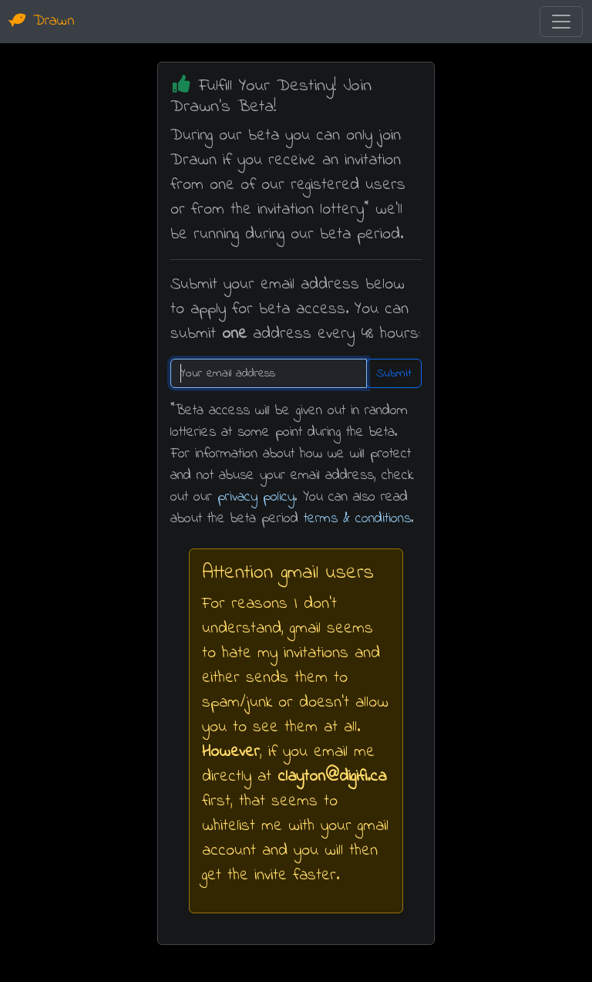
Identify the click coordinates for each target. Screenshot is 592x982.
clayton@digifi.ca (332, 776)
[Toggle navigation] (561, 21)
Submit (394, 373)
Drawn (42, 21)
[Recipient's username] (268, 373)
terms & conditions (357, 518)
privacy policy (255, 497)
